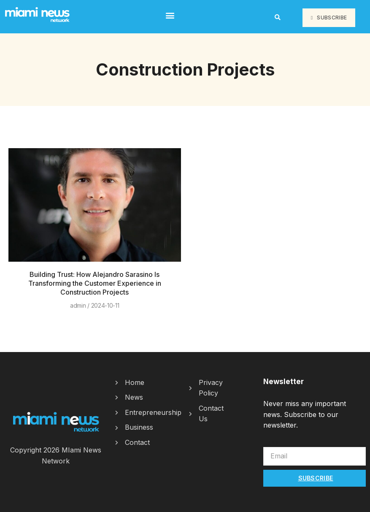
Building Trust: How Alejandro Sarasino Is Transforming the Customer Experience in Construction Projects (94, 283)
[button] (170, 15)
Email (271, 442)
